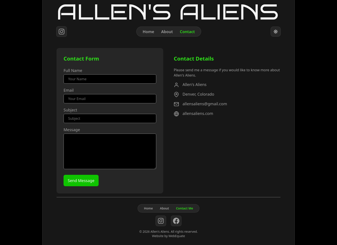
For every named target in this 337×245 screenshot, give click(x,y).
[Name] (110, 79)
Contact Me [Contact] (184, 208)
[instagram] (62, 32)
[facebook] (176, 221)
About (167, 31)
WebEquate (176, 236)
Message (72, 129)
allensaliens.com (198, 113)
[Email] (110, 98)
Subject (70, 110)
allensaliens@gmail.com (205, 103)
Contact (187, 31)
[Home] (168, 12)
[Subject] (110, 118)
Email (69, 90)
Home (148, 31)
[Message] (110, 151)
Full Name (73, 70)
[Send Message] (81, 180)
